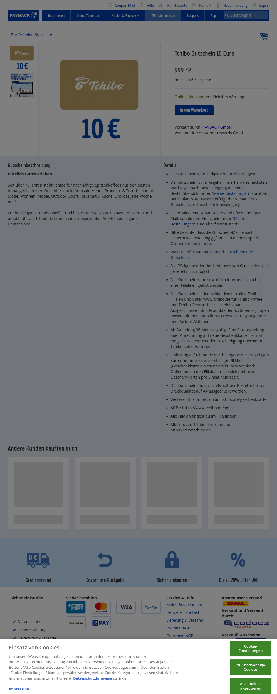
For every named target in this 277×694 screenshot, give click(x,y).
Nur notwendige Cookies (250, 671)
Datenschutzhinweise (92, 682)
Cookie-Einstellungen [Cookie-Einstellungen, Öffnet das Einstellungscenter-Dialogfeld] (251, 652)
